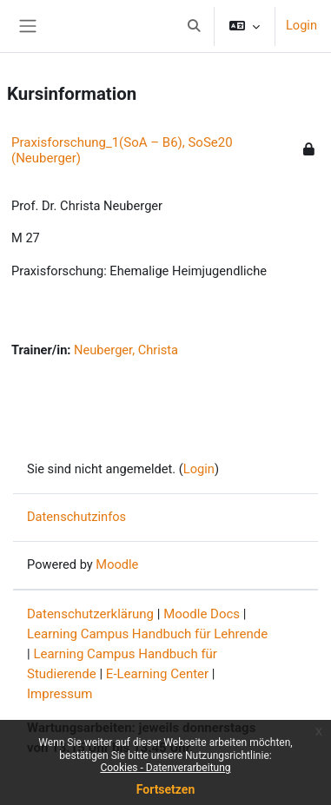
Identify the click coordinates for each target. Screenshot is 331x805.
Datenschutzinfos (76, 517)
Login (301, 25)
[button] (193, 26)
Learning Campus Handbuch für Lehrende (147, 634)
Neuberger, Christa (126, 350)
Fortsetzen (165, 789)
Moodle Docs (201, 614)
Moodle (117, 564)
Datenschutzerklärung (90, 614)
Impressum (59, 694)
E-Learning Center (157, 674)
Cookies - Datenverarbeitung (165, 768)
